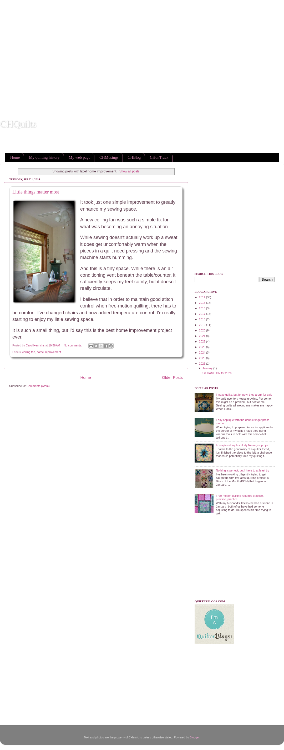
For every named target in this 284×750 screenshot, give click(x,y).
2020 (202, 330)
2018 (202, 319)
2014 (202, 297)
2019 (202, 324)
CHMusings (109, 157)
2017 (202, 313)
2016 (202, 308)
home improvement (49, 352)
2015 (202, 302)
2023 (202, 347)
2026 (202, 363)
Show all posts (129, 171)
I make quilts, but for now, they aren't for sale (244, 394)
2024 (202, 352)
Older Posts (172, 377)
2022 (202, 341)
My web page (79, 157)
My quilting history (44, 157)
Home (15, 157)
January (207, 368)
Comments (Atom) (38, 386)
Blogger (195, 737)
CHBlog (134, 157)
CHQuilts (18, 124)
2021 (202, 335)
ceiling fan (28, 352)
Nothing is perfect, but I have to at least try (242, 470)
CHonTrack (159, 157)
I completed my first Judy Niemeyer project (243, 445)
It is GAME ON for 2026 (216, 373)
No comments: (73, 345)
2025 (202, 358)
